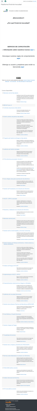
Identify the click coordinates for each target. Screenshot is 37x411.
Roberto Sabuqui (23, 195)
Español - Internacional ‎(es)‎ (10, 404)
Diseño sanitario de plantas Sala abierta (13, 116)
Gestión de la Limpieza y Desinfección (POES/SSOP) (16, 344)
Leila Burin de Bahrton (24, 134)
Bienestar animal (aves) (9, 218)
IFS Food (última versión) (10, 388)
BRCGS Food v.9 (8, 105)
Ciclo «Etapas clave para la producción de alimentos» (17, 179)
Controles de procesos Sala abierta (12, 108)
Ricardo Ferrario (22, 331)
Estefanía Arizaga (23, 175)
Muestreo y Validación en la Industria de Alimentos (16, 209)
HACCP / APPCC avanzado (10, 198)
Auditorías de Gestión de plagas (11, 149)
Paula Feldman (22, 185)
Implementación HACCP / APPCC (12, 274)
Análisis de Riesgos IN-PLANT (11, 265)
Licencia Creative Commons (29, 80)
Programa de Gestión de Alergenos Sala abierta (15, 138)
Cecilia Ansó (23, 290)
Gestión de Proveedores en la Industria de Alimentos (16, 188)
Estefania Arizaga (23, 101)
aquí (32, 50)
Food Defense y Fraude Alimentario (12, 314)
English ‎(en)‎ (8, 405)
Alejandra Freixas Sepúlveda (25, 385)
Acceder (34, 1)
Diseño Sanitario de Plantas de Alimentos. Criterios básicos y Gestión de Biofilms (19, 243)
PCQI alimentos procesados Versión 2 (13, 159)
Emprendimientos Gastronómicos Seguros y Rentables (17, 283)
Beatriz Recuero (23, 341)
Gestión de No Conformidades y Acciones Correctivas (17, 230)
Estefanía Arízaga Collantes (25, 113)
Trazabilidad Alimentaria (10, 335)
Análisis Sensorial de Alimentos (11, 377)
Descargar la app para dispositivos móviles (12, 409)
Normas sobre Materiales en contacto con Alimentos (17, 355)
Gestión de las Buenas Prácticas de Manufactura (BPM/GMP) (19, 304)
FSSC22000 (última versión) (11, 368)
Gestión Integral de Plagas (10, 325)
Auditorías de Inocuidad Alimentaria (12, 294)
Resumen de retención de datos (10, 408)
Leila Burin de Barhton (24, 271)
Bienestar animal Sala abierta (11, 93)
